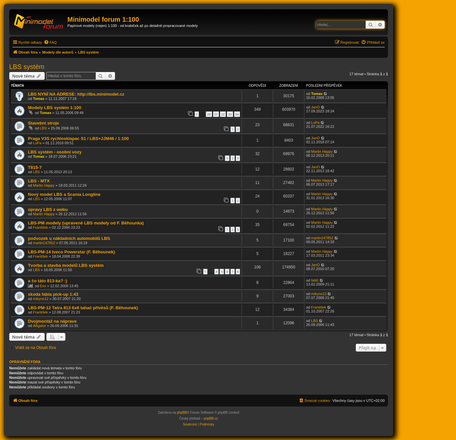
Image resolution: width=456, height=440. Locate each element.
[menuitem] (50, 42)
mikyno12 (40, 299)
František (40, 227)
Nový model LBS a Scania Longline (64, 194)
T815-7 (35, 167)
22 (223, 114)
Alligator (39, 326)
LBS (43, 128)
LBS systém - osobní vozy (55, 152)
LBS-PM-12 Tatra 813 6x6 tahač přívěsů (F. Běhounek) (83, 307)
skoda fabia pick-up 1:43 (53, 294)
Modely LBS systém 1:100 (54, 107)
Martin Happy (321, 151)
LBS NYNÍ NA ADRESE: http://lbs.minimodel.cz (76, 94)
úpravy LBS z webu (48, 209)
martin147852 (44, 243)
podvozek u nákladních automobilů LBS (69, 238)
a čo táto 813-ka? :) (47, 280)
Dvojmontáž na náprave (52, 321)
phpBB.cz (211, 418)
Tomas (38, 99)
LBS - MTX (39, 180)
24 (237, 114)
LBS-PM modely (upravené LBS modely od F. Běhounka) (86, 222)
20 (208, 114)
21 (216, 114)
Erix (43, 286)
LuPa (315, 123)
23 (229, 114)
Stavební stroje (43, 123)
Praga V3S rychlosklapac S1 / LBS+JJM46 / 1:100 (78, 138)
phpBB (182, 412)
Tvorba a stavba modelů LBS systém (66, 265)
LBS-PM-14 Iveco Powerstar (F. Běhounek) (71, 251)
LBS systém (26, 66)
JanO (315, 107)
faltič (315, 280)
